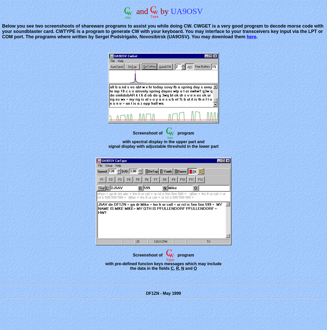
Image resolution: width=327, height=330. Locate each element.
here (251, 36)
